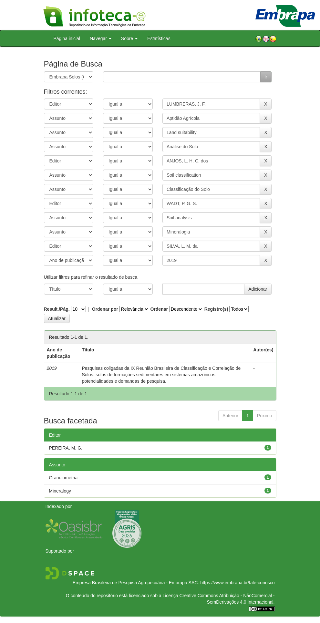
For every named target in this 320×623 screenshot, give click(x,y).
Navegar (100, 38)
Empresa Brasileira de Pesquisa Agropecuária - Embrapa (130, 582)
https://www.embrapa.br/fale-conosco (237, 582)
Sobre (129, 38)
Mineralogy (60, 490)
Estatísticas (158, 38)
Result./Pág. (57, 309)
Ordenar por (105, 309)
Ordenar (159, 309)
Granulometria (63, 477)
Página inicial (67, 38)
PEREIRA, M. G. (65, 448)
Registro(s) (216, 309)
